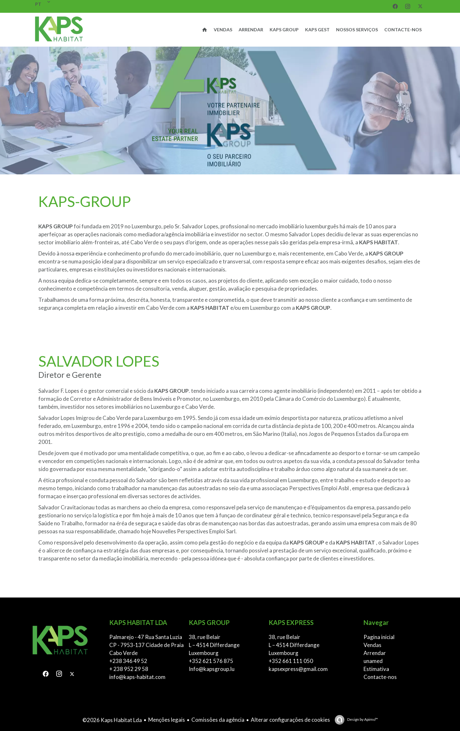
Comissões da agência (217, 719)
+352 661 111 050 (291, 661)
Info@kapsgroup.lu (211, 669)
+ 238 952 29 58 (128, 669)
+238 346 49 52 (128, 661)
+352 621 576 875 (211, 661)
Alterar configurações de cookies (290, 719)
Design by (362, 719)
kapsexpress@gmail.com (298, 669)
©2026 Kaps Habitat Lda (112, 720)
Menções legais (166, 719)
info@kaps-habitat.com (137, 677)
